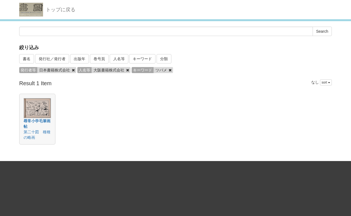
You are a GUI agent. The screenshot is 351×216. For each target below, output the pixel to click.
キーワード (142, 59)
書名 (26, 59)
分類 (164, 59)
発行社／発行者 (52, 59)
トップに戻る (60, 9)
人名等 (119, 59)
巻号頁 (99, 59)
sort (326, 82)
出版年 (79, 59)
